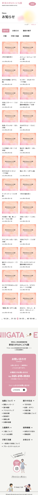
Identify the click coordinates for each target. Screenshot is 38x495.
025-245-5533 (21, 376)
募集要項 (27, 434)
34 (20, 319)
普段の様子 (27, 31)
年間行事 (27, 410)
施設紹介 (6, 416)
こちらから (19, 390)
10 (5, 319)
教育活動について (30, 413)
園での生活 (27, 400)
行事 (5, 36)
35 (23, 319)
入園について (7, 431)
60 (33, 319)
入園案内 (5, 427)
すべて (5, 31)
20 (7, 319)
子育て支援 (15, 36)
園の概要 (6, 407)
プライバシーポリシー (19, 477)
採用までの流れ (29, 431)
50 (31, 319)
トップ (26, 24)
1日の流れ (27, 404)
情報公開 (6, 419)
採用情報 (26, 36)
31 (12, 319)
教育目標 (6, 413)
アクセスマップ (8, 410)
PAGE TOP (18, 487)
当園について (7, 400)
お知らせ (15, 31)
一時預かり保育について (11, 443)
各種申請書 (7, 422)
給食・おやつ (28, 407)
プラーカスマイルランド (11, 446)
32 (15, 319)
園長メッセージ (8, 404)
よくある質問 (7, 434)
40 (28, 319)
